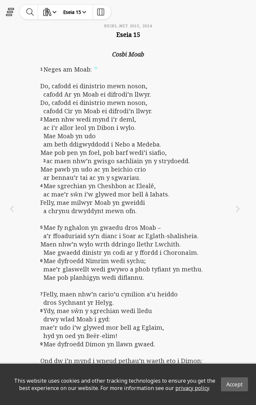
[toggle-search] (30, 12)
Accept (234, 384)
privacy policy (192, 388)
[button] (96, 68)
